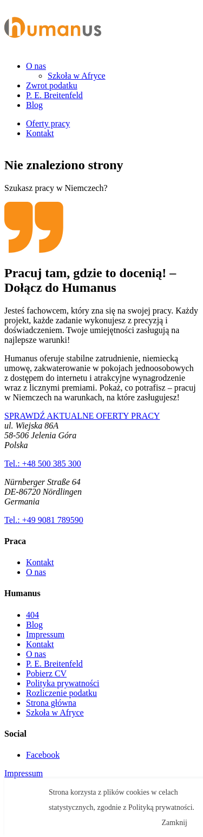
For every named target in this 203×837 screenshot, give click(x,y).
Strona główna (51, 702)
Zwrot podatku (51, 85)
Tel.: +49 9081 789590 (43, 520)
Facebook (43, 754)
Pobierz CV (46, 673)
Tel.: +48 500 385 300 (42, 463)
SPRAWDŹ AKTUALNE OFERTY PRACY (82, 415)
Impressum (45, 634)
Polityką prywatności (160, 807)
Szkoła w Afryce (77, 75)
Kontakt (40, 133)
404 (32, 614)
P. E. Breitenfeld (54, 95)
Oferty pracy (48, 123)
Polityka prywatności (63, 683)
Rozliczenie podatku (61, 693)
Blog (34, 105)
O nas (36, 66)
